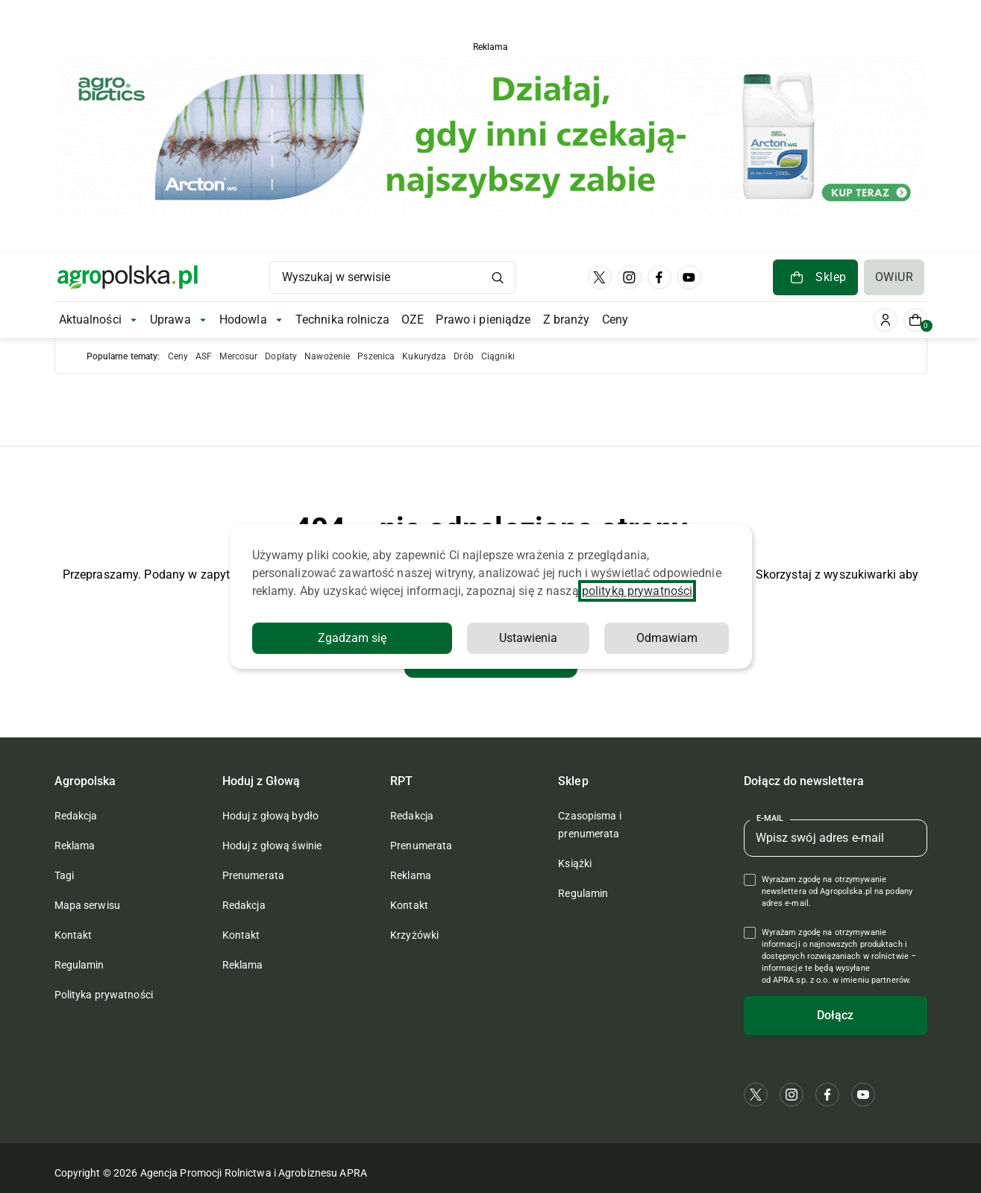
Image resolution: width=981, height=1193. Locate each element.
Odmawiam (667, 638)
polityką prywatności (637, 591)
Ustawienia (528, 638)
